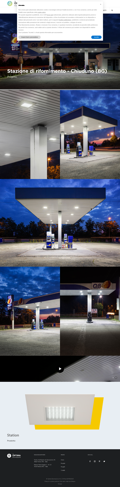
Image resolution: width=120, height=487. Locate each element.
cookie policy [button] (42, 12)
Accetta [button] (96, 37)
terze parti (50, 15)
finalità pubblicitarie (65, 20)
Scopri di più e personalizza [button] (29, 37)
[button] (100, 4)
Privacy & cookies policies (52, 481)
